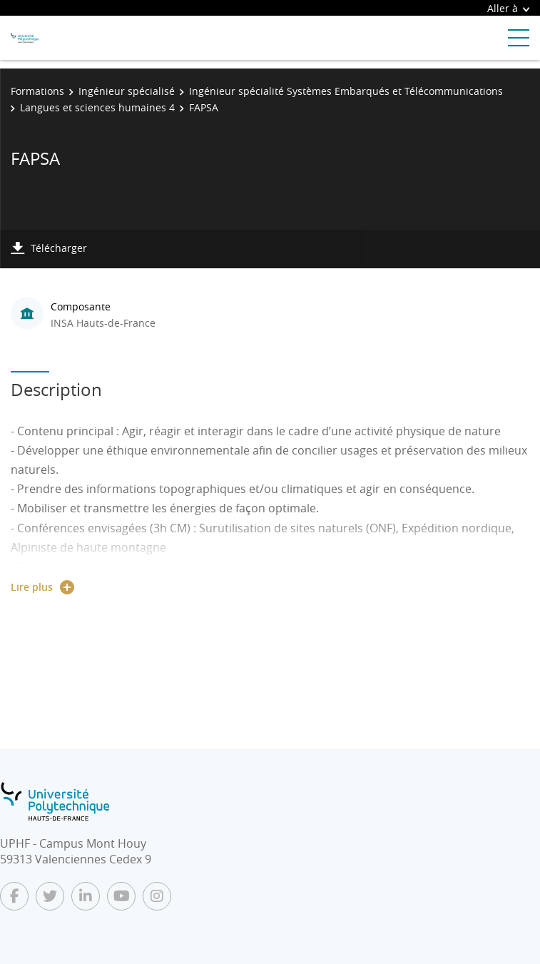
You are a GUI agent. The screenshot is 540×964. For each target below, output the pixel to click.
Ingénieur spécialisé (126, 91)
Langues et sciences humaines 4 (97, 107)
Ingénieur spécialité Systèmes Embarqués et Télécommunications (346, 91)
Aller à (508, 8)
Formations (37, 91)
